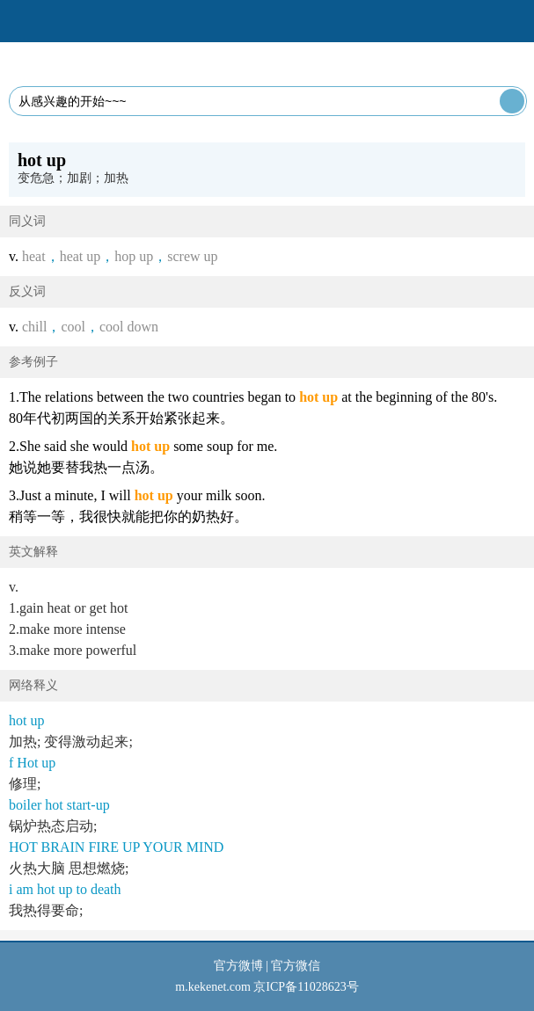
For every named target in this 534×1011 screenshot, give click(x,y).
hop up (133, 256)
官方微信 (295, 965)
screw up (192, 256)
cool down (128, 326)
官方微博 (238, 965)
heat (34, 256)
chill (34, 326)
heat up (80, 256)
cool (73, 326)
